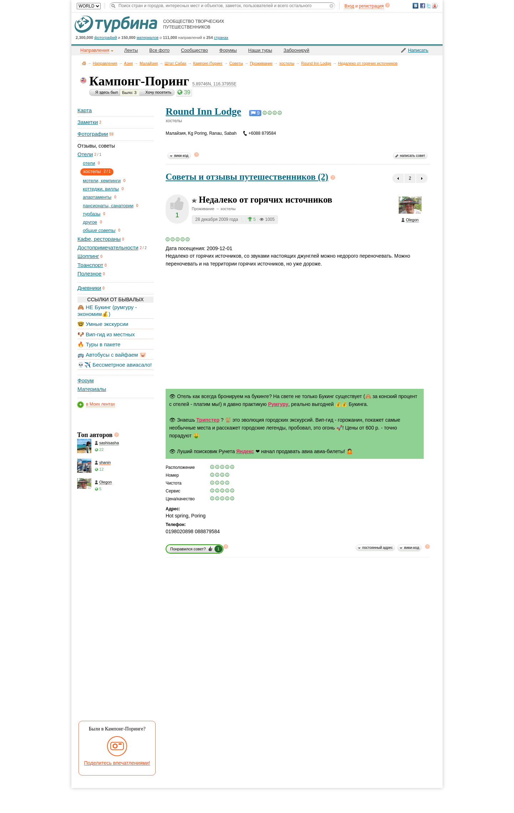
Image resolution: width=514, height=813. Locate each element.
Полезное (89, 274)
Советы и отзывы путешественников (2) (247, 177)
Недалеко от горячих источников (368, 63)
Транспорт (90, 265)
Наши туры (260, 50)
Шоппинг (88, 256)
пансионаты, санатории (108, 205)
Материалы (91, 389)
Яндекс (245, 451)
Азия (128, 63)
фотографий (105, 37)
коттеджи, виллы (101, 189)
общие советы (99, 230)
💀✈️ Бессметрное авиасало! (114, 365)
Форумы (228, 50)
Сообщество (194, 50)
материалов (147, 37)
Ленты (131, 50)
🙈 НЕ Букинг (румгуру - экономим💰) (107, 310)
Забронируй (296, 50)
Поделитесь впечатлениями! (117, 763)
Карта (84, 110)
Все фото (159, 50)
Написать (418, 50)
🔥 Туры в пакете (98, 344)
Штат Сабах (175, 63)
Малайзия (149, 63)
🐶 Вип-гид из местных (106, 334)
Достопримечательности (107, 247)
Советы (236, 63)
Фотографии (92, 134)
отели (89, 163)
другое (90, 222)
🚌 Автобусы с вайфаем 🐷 (111, 355)
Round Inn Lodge (316, 63)
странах (221, 37)
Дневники (89, 288)
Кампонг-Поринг (207, 63)
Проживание (261, 63)
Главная (84, 63)
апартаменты (97, 197)
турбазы (91, 214)
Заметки (87, 122)
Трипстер (208, 420)
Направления (105, 63)
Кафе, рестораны (99, 239)
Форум (85, 380)
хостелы (286, 63)
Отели (85, 154)
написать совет (412, 156)
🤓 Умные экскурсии (102, 324)
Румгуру (278, 404)
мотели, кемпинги (102, 180)
